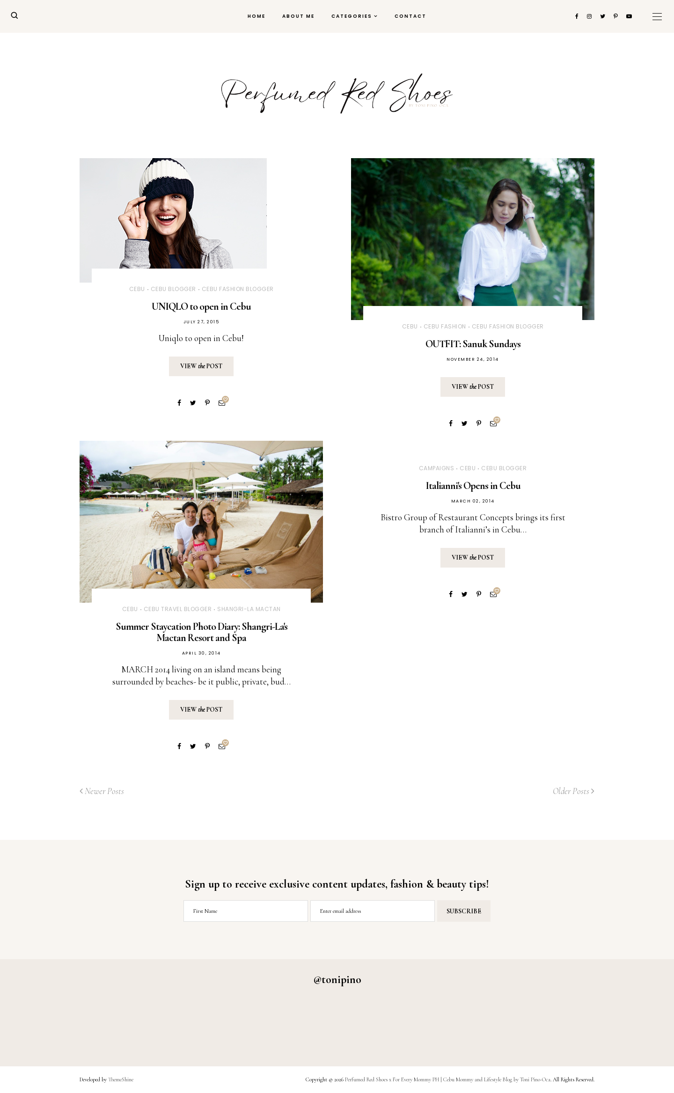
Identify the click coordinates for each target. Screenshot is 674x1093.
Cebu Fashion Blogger (238, 289)
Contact (410, 16)
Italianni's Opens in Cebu (472, 486)
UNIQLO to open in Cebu (201, 306)
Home (256, 16)
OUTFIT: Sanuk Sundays (472, 344)
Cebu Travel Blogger (178, 609)
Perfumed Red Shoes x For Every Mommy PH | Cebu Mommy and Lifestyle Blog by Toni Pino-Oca (447, 1079)
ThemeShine (120, 1079)
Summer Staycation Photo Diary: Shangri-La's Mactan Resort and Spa (201, 632)
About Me (298, 16)
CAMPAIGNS (436, 468)
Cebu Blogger (173, 289)
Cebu (137, 289)
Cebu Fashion (445, 326)
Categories (351, 16)
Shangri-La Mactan (249, 609)
